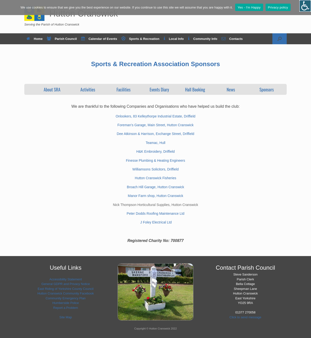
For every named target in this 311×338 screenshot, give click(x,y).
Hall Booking (195, 89)
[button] (279, 38)
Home (34, 39)
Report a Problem (65, 308)
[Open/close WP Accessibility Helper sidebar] (305, 6)
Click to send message (245, 317)
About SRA (52, 89)
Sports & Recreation (140, 39)
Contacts (232, 39)
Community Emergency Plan (66, 298)
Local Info (174, 39)
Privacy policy (278, 7)
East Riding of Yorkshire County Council (66, 289)
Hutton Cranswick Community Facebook (65, 293)
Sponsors (266, 89)
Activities (87, 89)
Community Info (202, 39)
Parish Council (62, 39)
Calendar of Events (99, 39)
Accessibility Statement (65, 279)
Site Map (65, 317)
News (231, 89)
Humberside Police (65, 303)
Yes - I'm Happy (249, 7)
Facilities (124, 89)
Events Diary (159, 89)
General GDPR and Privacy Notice (65, 284)
